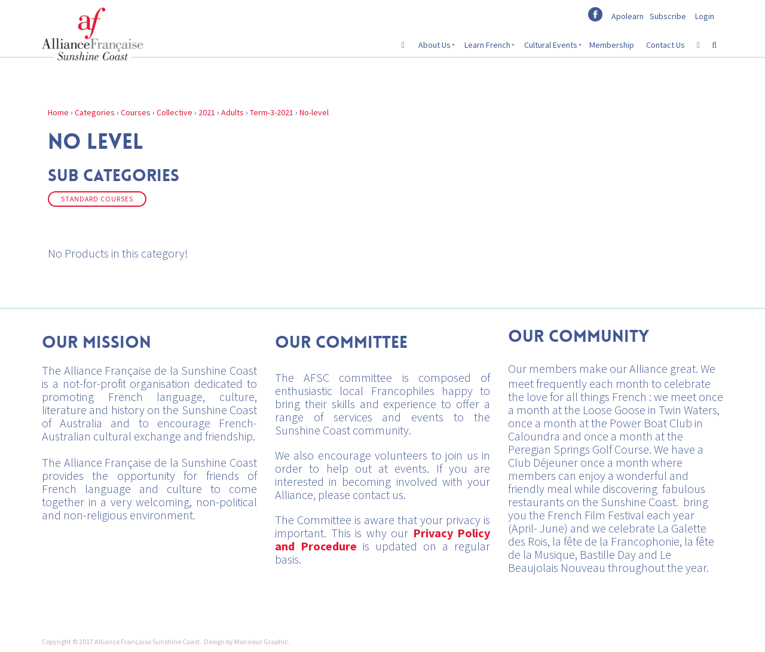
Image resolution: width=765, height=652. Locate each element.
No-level (314, 112)
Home (58, 112)
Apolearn (627, 16)
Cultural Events (550, 44)
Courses (136, 112)
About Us (434, 44)
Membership (611, 44)
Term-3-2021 (271, 112)
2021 (206, 112)
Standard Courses (97, 199)
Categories (95, 112)
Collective (174, 112)
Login (704, 16)
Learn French (487, 44)
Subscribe (668, 16)
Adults (232, 112)
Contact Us (665, 44)
